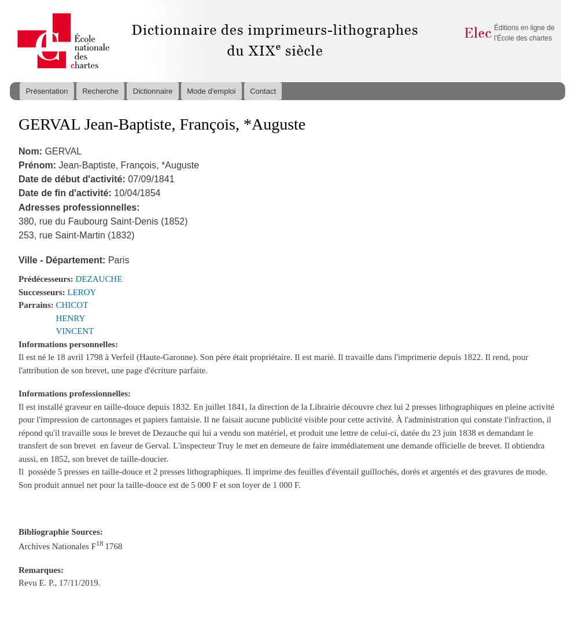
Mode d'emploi (211, 91)
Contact (263, 91)
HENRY (71, 318)
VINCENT (75, 331)
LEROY (82, 292)
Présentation (46, 91)
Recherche (100, 91)
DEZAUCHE (99, 279)
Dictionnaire (153, 91)
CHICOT (72, 305)
